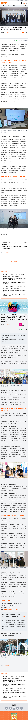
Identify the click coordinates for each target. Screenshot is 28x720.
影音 (20, 5)
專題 (14, 5)
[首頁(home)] (3, 3)
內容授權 (26, 0)
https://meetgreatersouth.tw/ (11, 609)
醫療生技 (8, 32)
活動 (25, 5)
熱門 (3, 5)
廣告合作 (21, 0)
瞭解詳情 (23, 616)
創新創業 (8, 324)
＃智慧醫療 (7, 252)
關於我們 (17, 0)
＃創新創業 (7, 665)
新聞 (8, 5)
